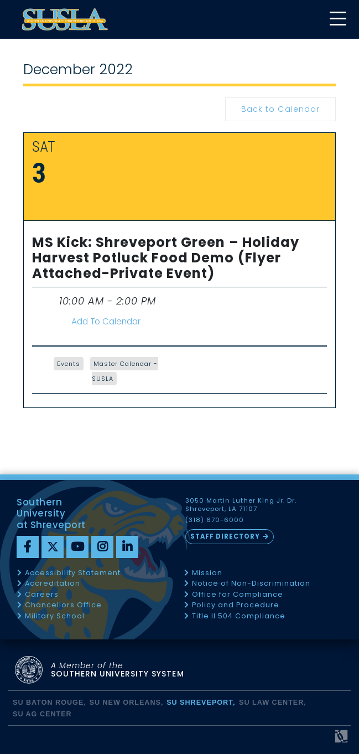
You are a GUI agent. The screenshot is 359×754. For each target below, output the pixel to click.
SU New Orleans (124, 702)
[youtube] (77, 547)
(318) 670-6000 (214, 520)
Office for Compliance (237, 595)
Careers (42, 595)
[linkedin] (127, 547)
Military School (55, 616)
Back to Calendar (280, 109)
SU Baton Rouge (48, 702)
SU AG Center (42, 714)
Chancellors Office (63, 605)
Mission (207, 573)
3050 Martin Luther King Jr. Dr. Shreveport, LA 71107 (241, 505)
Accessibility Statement (73, 573)
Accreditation (52, 584)
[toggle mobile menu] (337, 19)
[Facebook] (28, 547)
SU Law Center (271, 702)
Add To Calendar (106, 321)
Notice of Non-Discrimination (251, 584)
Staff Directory (225, 536)
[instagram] (102, 547)
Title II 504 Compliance (238, 616)
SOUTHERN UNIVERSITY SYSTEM (117, 670)
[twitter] (52, 547)
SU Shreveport (200, 702)
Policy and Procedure (235, 605)
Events (68, 363)
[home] (65, 19)
